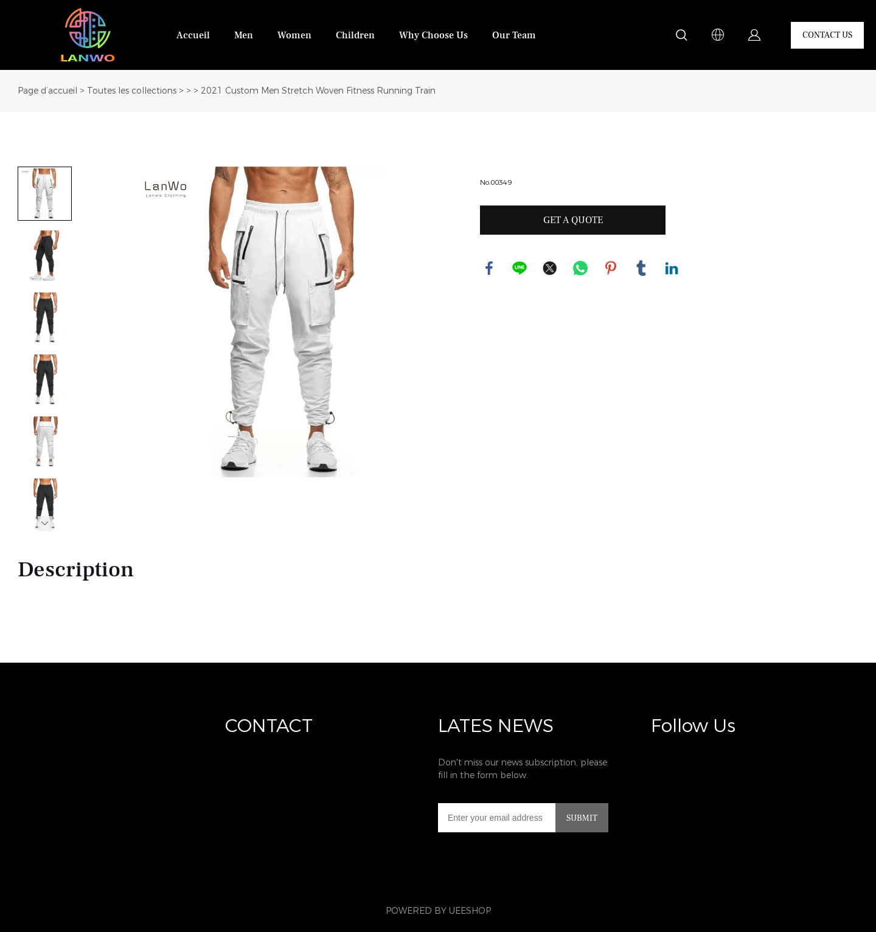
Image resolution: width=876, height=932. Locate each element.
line (519, 268)
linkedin (671, 268)
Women (294, 35)
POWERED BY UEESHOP (438, 911)
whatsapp (580, 268)
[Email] (496, 817)
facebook (489, 268)
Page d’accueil (47, 91)
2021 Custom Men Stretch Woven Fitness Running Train (318, 91)
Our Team (514, 35)
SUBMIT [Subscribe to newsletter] (581, 818)
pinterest (611, 268)
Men (243, 35)
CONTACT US (827, 35)
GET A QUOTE (573, 220)
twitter (550, 268)
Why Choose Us (433, 35)
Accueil (193, 35)
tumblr (641, 268)
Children (355, 35)
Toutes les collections (131, 91)
